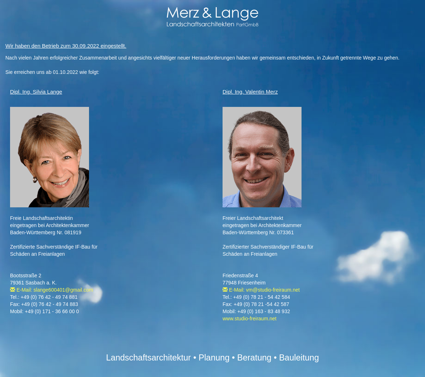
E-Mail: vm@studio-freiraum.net (261, 290)
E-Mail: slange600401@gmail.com (51, 290)
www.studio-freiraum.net (249, 318)
